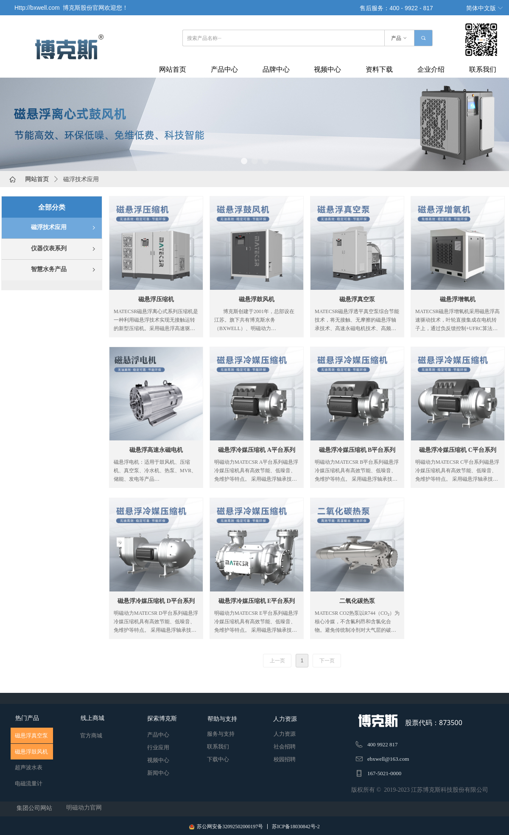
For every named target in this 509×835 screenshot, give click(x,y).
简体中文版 (481, 8)
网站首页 (37, 179)
